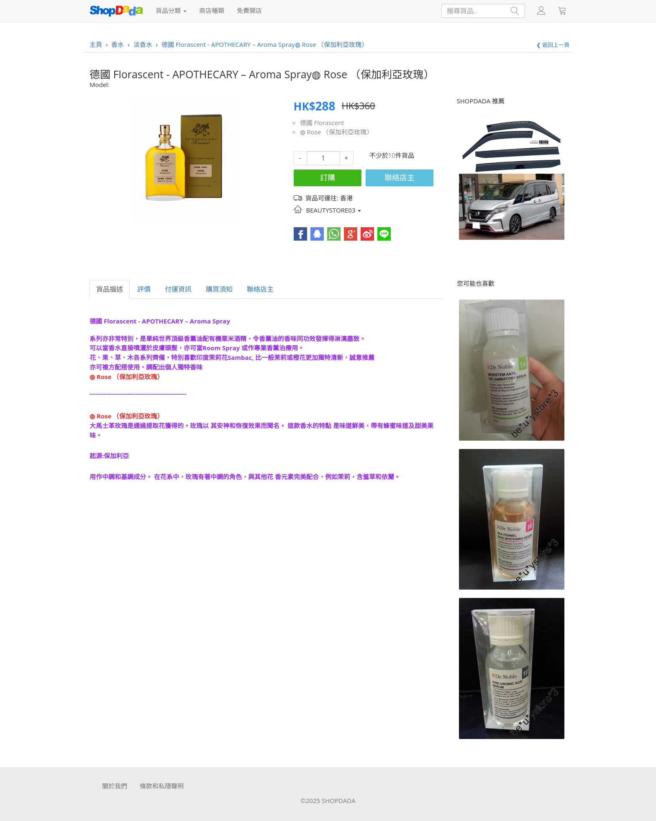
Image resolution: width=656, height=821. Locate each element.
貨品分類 (171, 10)
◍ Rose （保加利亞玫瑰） (336, 132)
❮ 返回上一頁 (552, 45)
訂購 (327, 177)
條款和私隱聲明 (162, 786)
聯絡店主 (399, 177)
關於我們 (114, 786)
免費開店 (249, 10)
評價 (144, 289)
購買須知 (219, 289)
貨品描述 (109, 289)
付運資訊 (178, 289)
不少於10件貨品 (391, 155)
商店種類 (211, 10)
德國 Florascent (322, 122)
